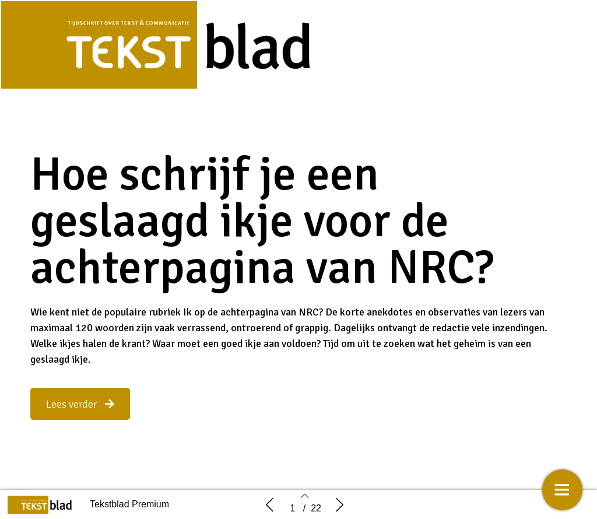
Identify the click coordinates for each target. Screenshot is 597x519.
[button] (80, 404)
